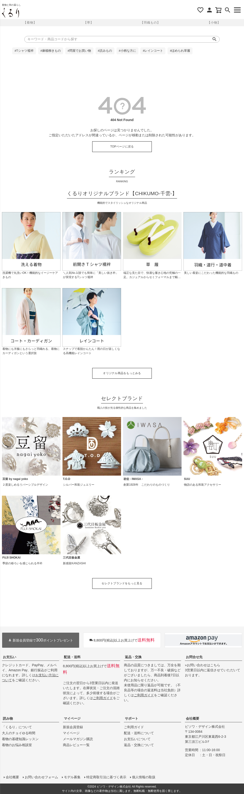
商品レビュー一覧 (76, 745)
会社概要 (192, 718)
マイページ (72, 718)
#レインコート (153, 50)
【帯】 (89, 22)
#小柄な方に (127, 50)
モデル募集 (72, 777)
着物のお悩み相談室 (17, 745)
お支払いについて (137, 739)
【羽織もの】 (150, 22)
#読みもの (105, 50)
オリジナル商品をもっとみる (122, 373)
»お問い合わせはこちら (202, 665)
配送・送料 (72, 657)
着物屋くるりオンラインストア (10, 13)
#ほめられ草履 (180, 50)
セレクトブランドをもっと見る (122, 583)
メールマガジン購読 (78, 739)
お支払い (9, 657)
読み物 (8, 718)
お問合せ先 (194, 657)
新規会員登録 (73, 727)
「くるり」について (17, 727)
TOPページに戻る (122, 146)
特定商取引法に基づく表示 (106, 777)
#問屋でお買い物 (79, 50)
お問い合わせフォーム (41, 777)
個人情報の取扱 (143, 777)
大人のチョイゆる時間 (18, 733)
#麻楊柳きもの (51, 50)
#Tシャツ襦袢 (24, 50)
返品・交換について (139, 745)
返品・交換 (133, 657)
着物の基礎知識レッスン (20, 739)
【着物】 (30, 22)
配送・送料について (139, 733)
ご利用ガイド (103, 698)
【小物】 (214, 22)
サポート (131, 718)
